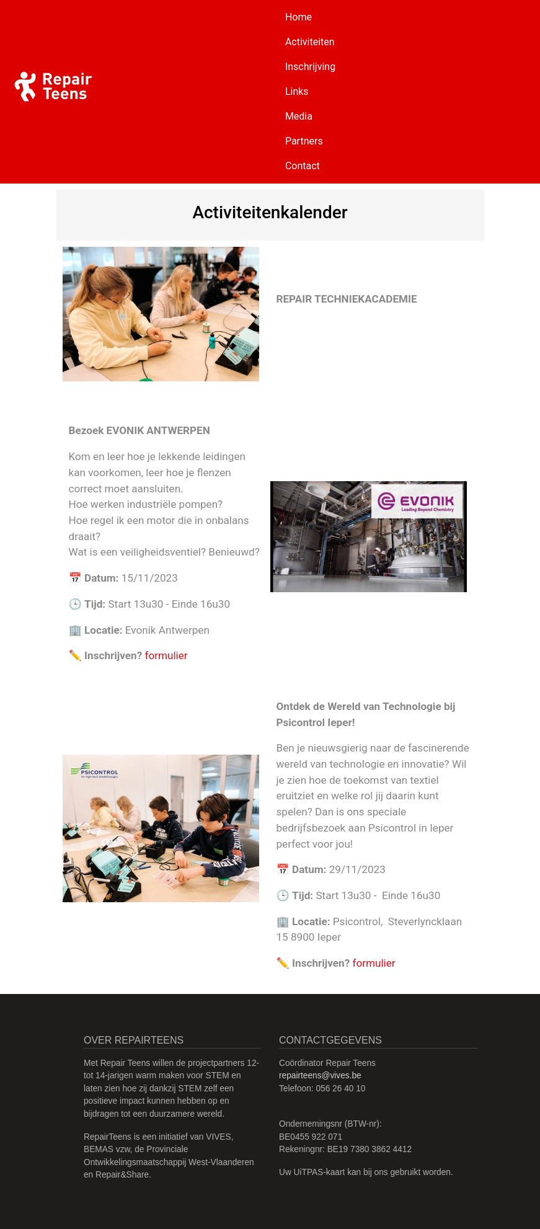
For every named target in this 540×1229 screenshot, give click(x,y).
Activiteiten (310, 42)
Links (297, 91)
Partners (304, 141)
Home (298, 17)
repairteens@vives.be (320, 1075)
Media (298, 116)
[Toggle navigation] (512, 91)
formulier (165, 655)
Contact (302, 166)
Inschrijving (310, 67)
